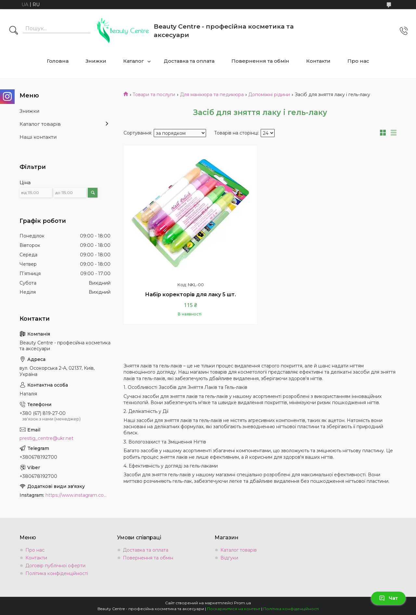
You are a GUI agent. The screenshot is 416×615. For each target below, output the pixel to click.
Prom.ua (242, 602)
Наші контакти (38, 137)
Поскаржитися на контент (233, 608)
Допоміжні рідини (269, 94)
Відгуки (229, 558)
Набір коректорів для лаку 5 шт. (190, 294)
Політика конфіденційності (56, 573)
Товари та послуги (154, 94)
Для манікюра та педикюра (212, 94)
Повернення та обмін (260, 61)
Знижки (95, 61)
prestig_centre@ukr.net (46, 438)
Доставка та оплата (189, 61)
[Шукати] (13, 31)
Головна (58, 61)
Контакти (318, 61)
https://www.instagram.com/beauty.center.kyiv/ (78, 495)
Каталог (133, 61)
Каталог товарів (40, 124)
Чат (388, 598)
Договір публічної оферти (55, 566)
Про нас (358, 61)
